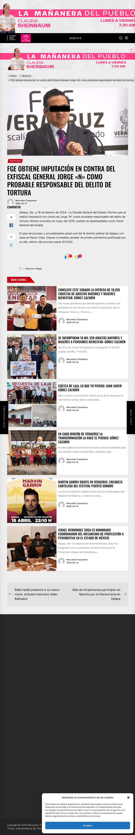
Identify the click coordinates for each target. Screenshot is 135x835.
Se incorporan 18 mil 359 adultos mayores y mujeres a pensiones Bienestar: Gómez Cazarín (92, 339)
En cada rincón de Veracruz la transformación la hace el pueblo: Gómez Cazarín (88, 437)
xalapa (38, 268)
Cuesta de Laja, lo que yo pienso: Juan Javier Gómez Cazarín (90, 387)
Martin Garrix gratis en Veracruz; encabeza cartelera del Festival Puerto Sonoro (90, 483)
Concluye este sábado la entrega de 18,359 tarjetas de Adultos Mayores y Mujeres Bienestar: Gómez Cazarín (89, 293)
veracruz (30, 268)
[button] (128, 797)
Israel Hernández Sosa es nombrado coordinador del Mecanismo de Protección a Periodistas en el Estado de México (91, 533)
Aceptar (88, 825)
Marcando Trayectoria (26, 200)
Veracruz (15, 161)
